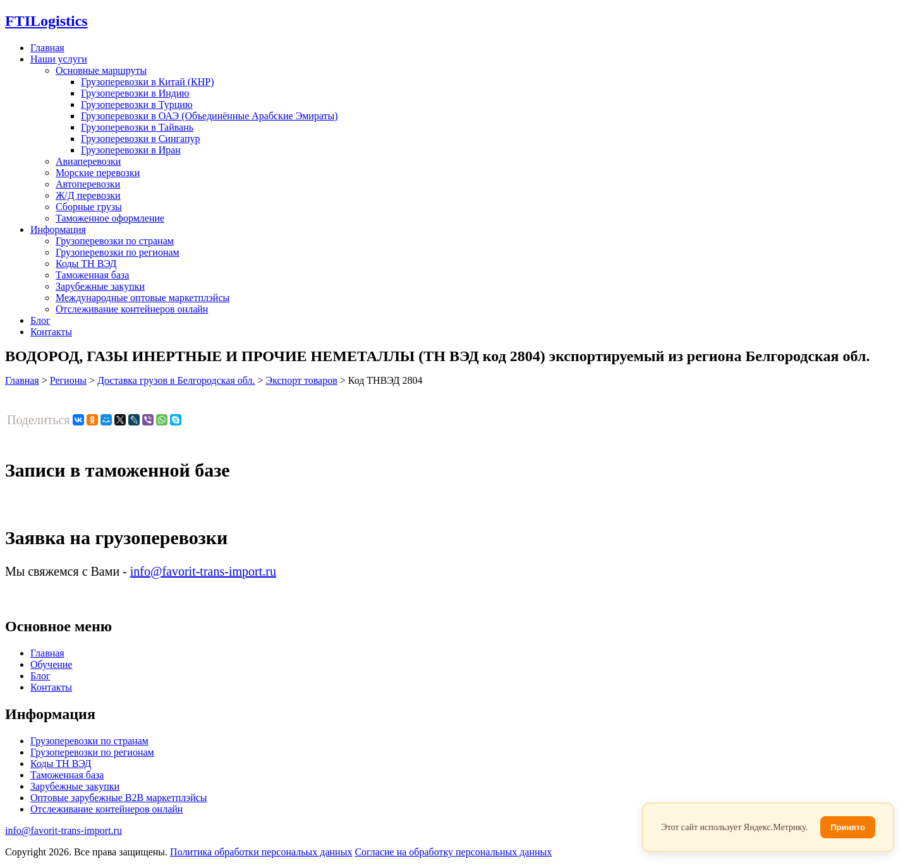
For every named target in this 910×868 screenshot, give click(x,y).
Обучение (51, 664)
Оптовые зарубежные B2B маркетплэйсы (118, 797)
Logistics (46, 21)
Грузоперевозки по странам (115, 240)
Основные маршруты (101, 70)
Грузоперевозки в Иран (131, 150)
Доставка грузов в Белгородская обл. (176, 380)
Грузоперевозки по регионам (117, 252)
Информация (58, 229)
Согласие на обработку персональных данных (453, 852)
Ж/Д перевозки (88, 195)
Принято (847, 827)
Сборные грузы (89, 206)
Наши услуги (58, 59)
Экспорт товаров (301, 380)
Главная (47, 47)
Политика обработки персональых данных (261, 852)
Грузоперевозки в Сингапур (140, 138)
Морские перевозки (98, 172)
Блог (40, 320)
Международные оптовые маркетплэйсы (142, 297)
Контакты (51, 331)
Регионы (68, 380)
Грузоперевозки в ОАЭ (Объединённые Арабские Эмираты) (209, 115)
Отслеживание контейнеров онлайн (132, 309)
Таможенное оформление (110, 218)
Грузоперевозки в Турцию (137, 104)
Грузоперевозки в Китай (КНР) (147, 81)
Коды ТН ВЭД (86, 263)
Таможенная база (92, 275)
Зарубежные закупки (100, 286)
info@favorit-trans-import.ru (203, 571)
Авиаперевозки (88, 161)
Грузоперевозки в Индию (135, 93)
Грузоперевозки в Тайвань (137, 127)
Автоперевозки (88, 184)
